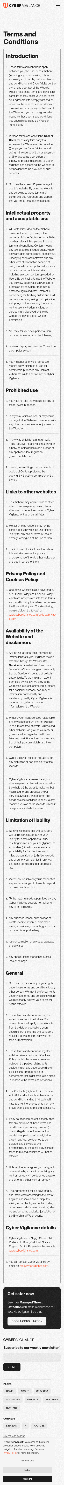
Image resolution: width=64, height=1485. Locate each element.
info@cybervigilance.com (33, 1266)
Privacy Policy (10, 1452)
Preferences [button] (27, 1460)
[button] (57, 5)
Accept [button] (27, 1479)
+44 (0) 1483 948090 (14, 1436)
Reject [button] (27, 1469)
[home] (21, 5)
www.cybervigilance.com (23, 1250)
